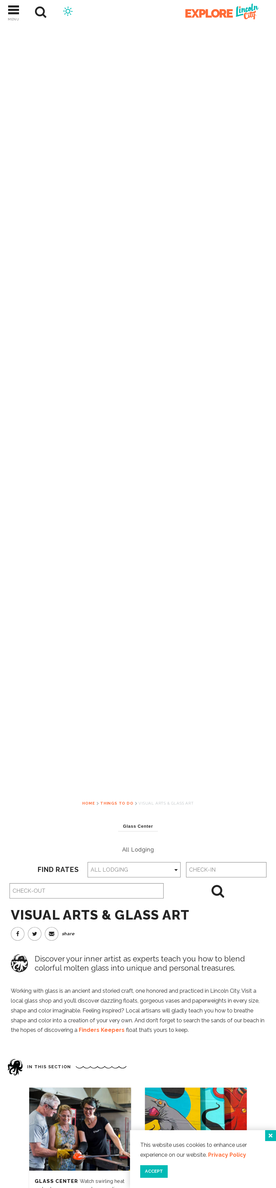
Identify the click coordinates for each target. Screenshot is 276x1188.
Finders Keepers (102, 1030)
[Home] (218, 12)
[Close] (270, 1135)
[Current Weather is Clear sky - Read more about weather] (68, 12)
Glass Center (57, 1181)
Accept (154, 1171)
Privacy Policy (227, 1155)
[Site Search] (41, 12)
